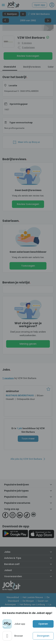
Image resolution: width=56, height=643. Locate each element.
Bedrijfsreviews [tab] (32, 67)
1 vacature (8, 378)
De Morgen (28, 600)
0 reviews (27, 43)
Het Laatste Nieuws (33, 597)
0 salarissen (28, 47)
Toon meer (28, 438)
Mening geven (28, 344)
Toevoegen (28, 265)
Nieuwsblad (13, 597)
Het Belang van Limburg (32, 604)
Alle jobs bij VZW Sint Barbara (26, 459)
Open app (39, 4)
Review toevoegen (28, 56)
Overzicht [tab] (10, 67)
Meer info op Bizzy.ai (26, 142)
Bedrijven (10, 14)
